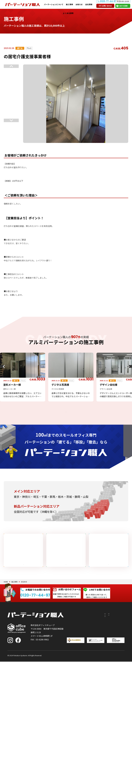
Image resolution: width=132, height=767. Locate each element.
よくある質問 (68, 13)
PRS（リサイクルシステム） (89, 699)
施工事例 (69, 4)
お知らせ (79, 4)
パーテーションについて (53, 4)
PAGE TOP (122, 752)
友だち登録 (123, 6)
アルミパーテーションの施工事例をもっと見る (64, 414)
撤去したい (74, 714)
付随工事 (87, 693)
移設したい (74, 703)
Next (11, 122)
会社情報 (88, 4)
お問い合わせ (107, 6)
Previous (11, 66)
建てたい (74, 695)
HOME (6, 647)
